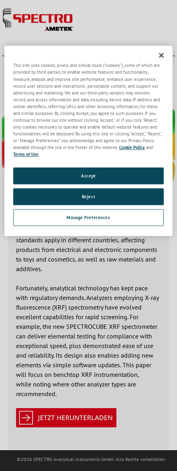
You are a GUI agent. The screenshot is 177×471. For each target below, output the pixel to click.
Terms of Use (26, 154)
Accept (88, 176)
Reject (88, 196)
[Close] (161, 55)
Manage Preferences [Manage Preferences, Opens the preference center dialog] (88, 217)
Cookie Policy (131, 147)
